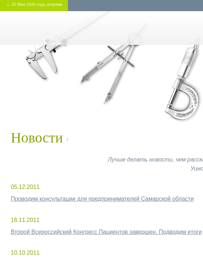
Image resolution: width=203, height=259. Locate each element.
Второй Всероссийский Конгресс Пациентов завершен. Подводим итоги (106, 232)
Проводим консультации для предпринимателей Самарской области (102, 199)
